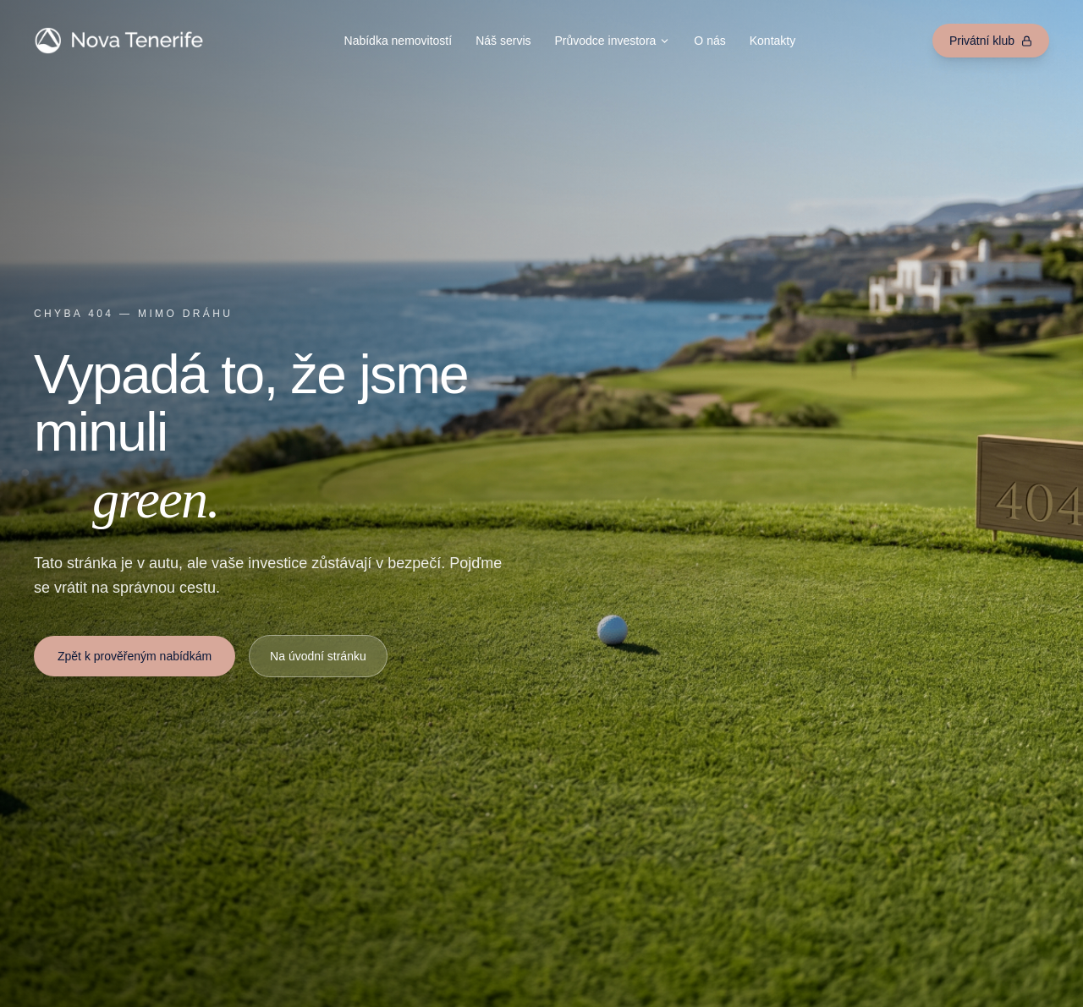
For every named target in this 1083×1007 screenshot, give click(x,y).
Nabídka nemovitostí (398, 40)
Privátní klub (990, 40)
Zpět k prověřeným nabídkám (135, 656)
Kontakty (772, 40)
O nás (709, 40)
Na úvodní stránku (318, 656)
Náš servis (503, 40)
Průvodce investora (613, 40)
